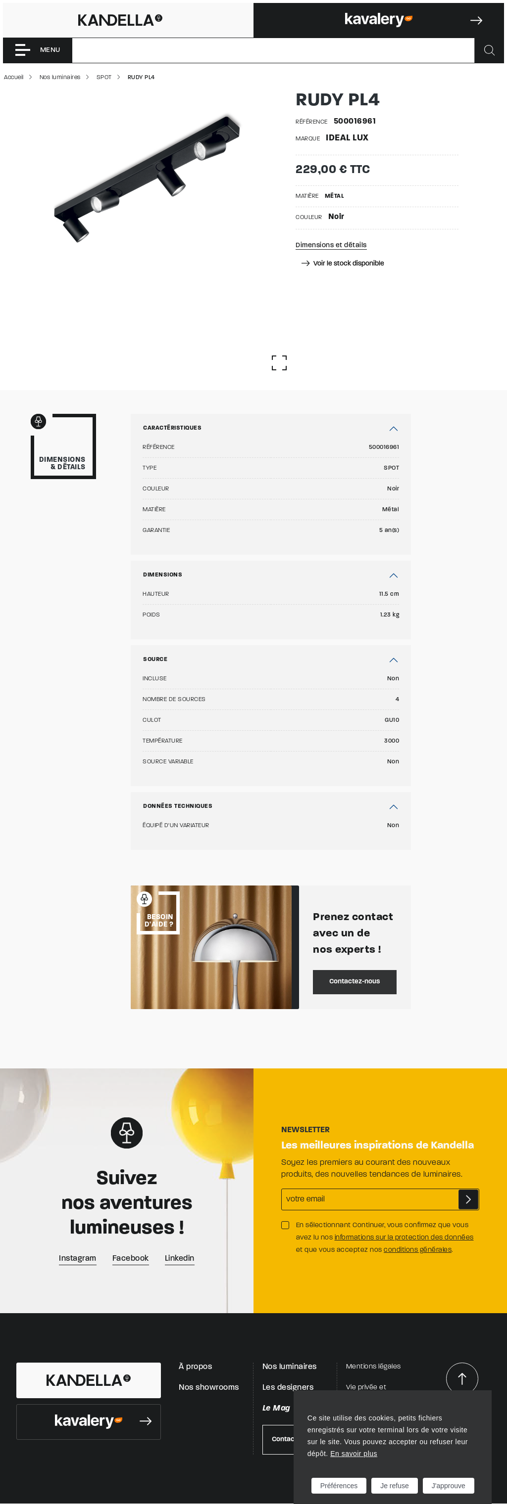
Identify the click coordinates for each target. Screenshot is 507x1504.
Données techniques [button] (177, 806)
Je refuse (394, 1486)
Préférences (338, 1486)
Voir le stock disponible (343, 263)
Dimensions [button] (162, 575)
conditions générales (418, 1250)
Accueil (14, 78)
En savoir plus (353, 1454)
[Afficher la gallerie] (279, 362)
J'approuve (448, 1486)
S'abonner (468, 1199)
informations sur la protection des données (404, 1237)
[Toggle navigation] (37, 50)
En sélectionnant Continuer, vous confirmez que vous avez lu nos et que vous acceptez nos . (385, 1238)
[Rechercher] (489, 50)
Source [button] (155, 660)
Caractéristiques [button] (172, 428)
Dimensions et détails (331, 245)
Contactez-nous (354, 981)
